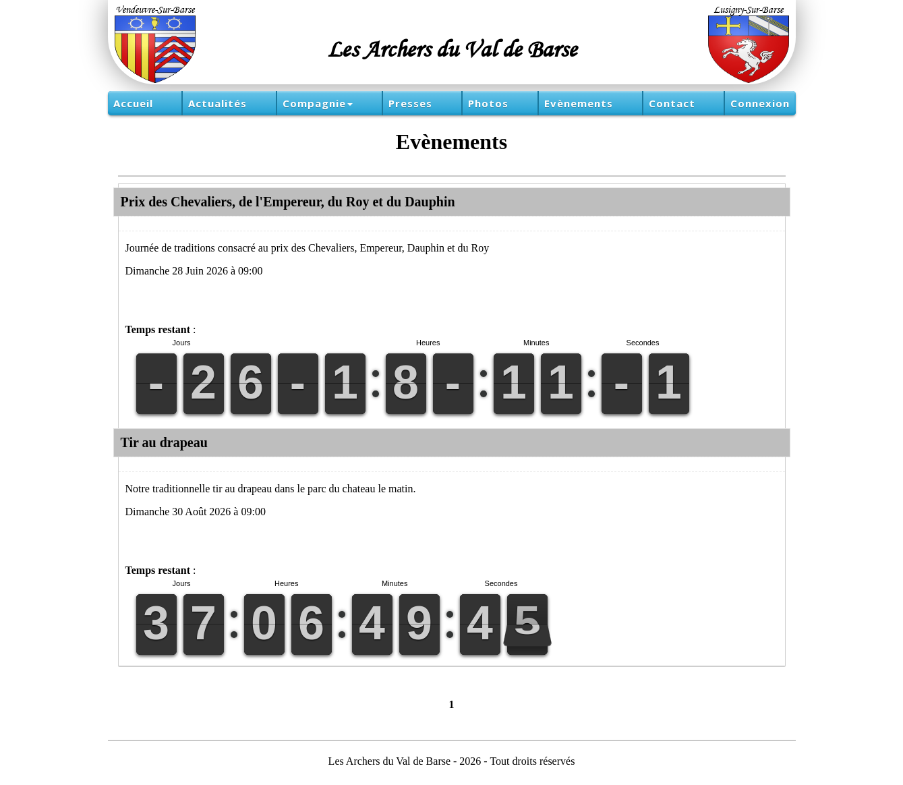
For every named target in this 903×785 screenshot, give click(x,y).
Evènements (578, 103)
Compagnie (318, 103)
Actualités (217, 103)
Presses (410, 103)
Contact (672, 103)
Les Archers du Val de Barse (452, 49)
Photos (488, 103)
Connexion (760, 103)
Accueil (133, 103)
